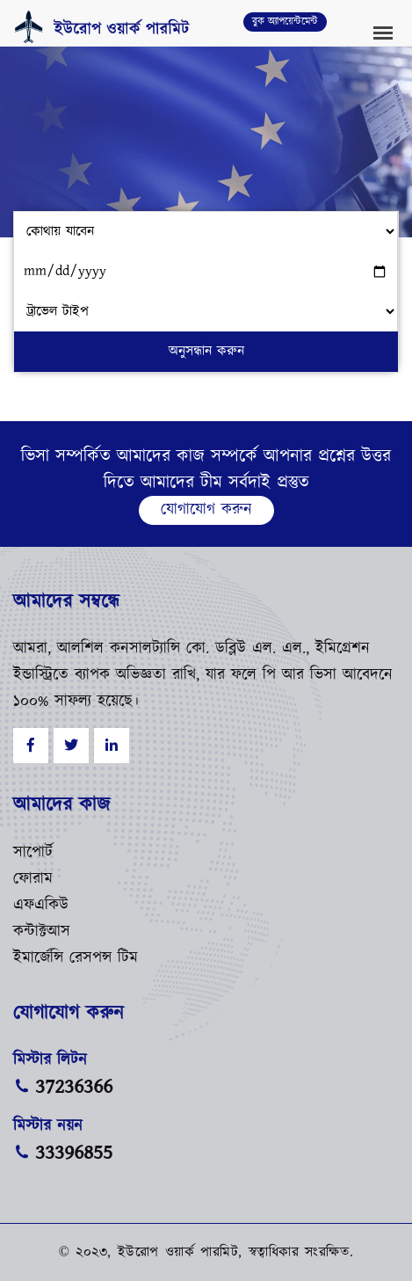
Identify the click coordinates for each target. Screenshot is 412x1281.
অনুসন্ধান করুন (206, 351)
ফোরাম (33, 879)
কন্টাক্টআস (41, 932)
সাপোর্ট (33, 852)
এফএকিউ (41, 905)
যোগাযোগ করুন (206, 510)
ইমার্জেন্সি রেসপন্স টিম (75, 958)
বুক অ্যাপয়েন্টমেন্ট (285, 21)
